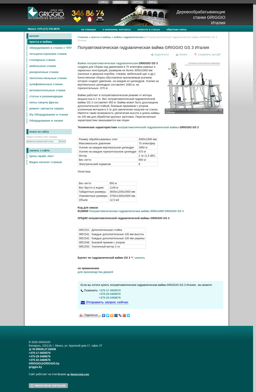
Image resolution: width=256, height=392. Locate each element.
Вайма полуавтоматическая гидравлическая (108, 63)
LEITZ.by (137, 2)
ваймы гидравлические (129, 37)
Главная (83, 37)
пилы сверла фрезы (43, 102)
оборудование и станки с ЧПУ (50, 47)
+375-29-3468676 (110, 293)
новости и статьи (148, 29)
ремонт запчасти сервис (46, 108)
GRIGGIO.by (120, 2)
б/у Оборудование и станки (48, 114)
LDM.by (103, 2)
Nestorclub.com (79, 374)
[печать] (181, 54)
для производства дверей (95, 272)
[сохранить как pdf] (207, 54)
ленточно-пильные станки (48, 78)
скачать (140, 257)
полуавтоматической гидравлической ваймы (148, 127)
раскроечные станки (43, 72)
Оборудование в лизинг (46, 120)
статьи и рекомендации (46, 96)
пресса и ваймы (40, 41)
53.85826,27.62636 (44, 349)
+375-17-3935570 (110, 290)
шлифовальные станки (46, 84)
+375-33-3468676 (110, 297)
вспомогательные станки (47, 90)
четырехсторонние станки (47, 53)
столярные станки (42, 59)
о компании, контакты (116, 29)
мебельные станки (42, 66)
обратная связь (176, 29)
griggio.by (35, 367)
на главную (88, 29)
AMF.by (152, 2)
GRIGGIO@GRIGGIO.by (44, 363)
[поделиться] (160, 54)
